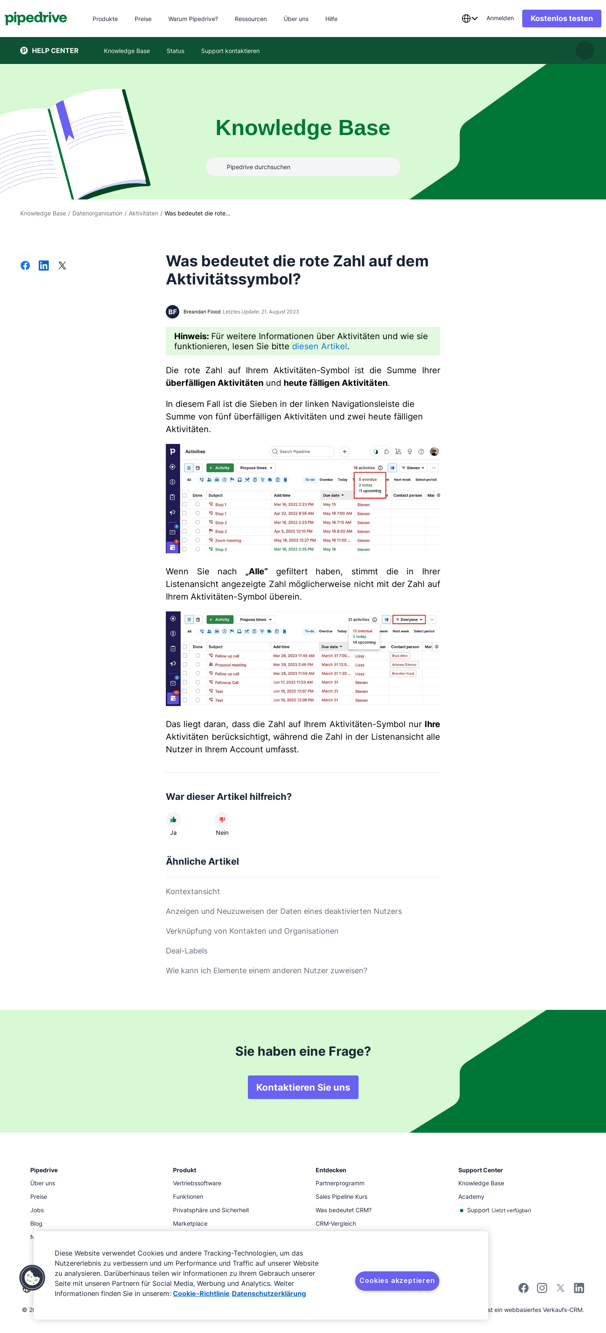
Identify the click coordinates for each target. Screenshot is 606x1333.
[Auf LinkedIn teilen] (44, 266)
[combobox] (454, 18)
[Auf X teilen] (62, 266)
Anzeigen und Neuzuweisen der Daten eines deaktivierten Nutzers (284, 911)
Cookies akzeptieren (397, 1280)
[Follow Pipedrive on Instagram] (542, 1290)
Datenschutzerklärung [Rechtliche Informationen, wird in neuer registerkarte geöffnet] (269, 1293)
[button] (32, 1277)
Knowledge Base (43, 213)
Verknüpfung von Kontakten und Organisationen (252, 931)
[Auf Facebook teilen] (25, 266)
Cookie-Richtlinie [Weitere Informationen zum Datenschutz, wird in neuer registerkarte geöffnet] (201, 1293)
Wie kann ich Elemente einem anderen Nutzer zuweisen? (266, 970)
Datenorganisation (97, 213)
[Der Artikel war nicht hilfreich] (222, 819)
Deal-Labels (186, 950)
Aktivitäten (143, 213)
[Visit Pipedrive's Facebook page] (523, 1290)
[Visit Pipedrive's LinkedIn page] (579, 1289)
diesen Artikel (319, 346)
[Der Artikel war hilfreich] (173, 819)
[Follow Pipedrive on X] (561, 1290)
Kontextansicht (193, 891)
